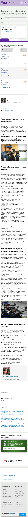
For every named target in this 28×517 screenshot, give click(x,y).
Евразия (3, 54)
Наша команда (5, 491)
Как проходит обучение (9, 110)
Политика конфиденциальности (6, 496)
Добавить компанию (19, 491)
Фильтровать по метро (7, 471)
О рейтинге (4, 493)
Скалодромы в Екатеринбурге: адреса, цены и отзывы (12, 412)
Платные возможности (6, 502)
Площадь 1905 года (6, 87)
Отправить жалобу (18, 506)
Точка (2, 81)
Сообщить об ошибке (19, 504)
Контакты (16, 502)
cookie (11, 513)
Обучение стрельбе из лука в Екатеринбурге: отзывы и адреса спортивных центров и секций (13, 426)
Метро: (3, 18)
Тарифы (3, 506)
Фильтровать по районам (8, 475)
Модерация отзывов (19, 508)
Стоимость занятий (8, 113)
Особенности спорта (8, 108)
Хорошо (22, 514)
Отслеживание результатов (7, 504)
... (3, 396)
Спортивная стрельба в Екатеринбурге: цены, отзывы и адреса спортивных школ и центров (12, 419)
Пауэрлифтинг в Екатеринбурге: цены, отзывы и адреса (13, 415)
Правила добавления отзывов (19, 496)
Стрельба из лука (8, 31)
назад (9, 27)
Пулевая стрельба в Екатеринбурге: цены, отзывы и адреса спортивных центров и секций (13, 422)
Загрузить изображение (19, 493)
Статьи (16, 489)
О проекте (4, 489)
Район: (2, 22)
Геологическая (5, 61)
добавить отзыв (4, 58)
